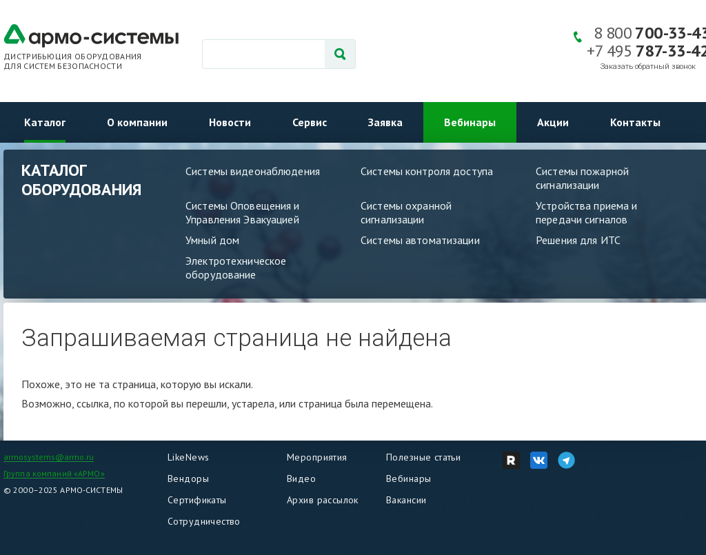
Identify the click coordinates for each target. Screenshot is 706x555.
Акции (553, 122)
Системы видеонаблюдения (252, 171)
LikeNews (188, 457)
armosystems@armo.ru (48, 457)
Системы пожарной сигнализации (582, 178)
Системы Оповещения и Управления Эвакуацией (242, 212)
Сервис (309, 122)
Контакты (635, 122)
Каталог (44, 122)
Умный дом (212, 240)
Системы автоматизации (420, 240)
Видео (301, 478)
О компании (137, 122)
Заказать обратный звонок (648, 66)
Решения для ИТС (578, 240)
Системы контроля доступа (427, 171)
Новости (230, 122)
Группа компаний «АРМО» (54, 473)
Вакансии (406, 500)
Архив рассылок (323, 500)
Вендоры (188, 478)
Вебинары (470, 122)
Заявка (385, 122)
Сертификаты (197, 500)
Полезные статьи (423, 457)
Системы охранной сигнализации (406, 212)
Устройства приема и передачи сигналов (586, 212)
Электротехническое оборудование (235, 267)
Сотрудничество (204, 521)
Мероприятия (317, 457)
